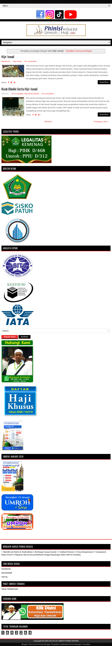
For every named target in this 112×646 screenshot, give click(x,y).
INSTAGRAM (6, 573)
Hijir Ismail (7, 56)
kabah (36, 94)
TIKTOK (4, 577)
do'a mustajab (17, 94)
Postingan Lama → (102, 121)
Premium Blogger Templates (48, 644)
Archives (24, 337)
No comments (30, 61)
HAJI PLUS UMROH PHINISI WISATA (64, 641)
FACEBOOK (6, 569)
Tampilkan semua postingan (78, 51)
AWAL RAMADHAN (9, 589)
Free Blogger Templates (81, 644)
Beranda (48, 121)
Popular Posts (10, 337)
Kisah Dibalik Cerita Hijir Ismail (19, 89)
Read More (104, 82)
